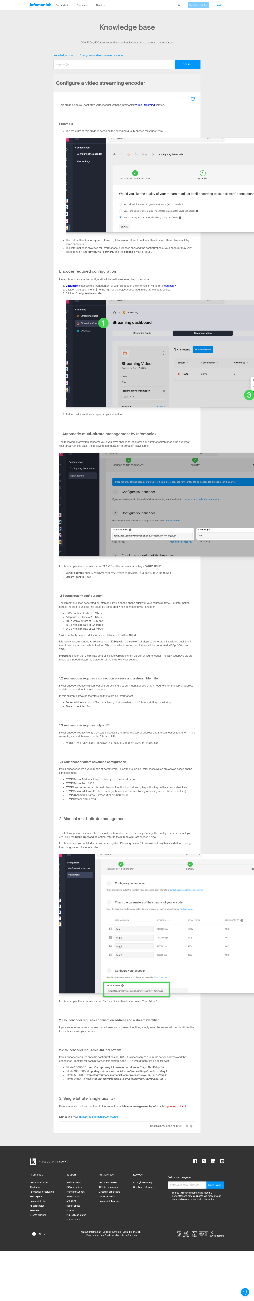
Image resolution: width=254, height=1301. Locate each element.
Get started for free (198, 5)
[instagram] (219, 1161)
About (101, 5)
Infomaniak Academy (110, 1201)
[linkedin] (210, 1161)
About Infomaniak (39, 1182)
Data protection (94, 1235)
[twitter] (201, 1161)
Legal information (132, 1231)
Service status (73, 1219)
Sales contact (73, 1196)
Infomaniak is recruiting (42, 1191)
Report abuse (73, 1205)
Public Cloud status (76, 1214)
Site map (132, 1235)
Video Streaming (145, 105)
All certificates (37, 1205)
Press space (36, 1196)
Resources (85, 5)
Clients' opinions (38, 1214)
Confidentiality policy (115, 1235)
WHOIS (70, 1210)
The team (35, 1187)
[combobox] (124, 64)
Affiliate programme (109, 1187)
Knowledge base (63, 55)
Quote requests (107, 1196)
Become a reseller (108, 1182)
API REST (71, 1201)
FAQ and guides (74, 1187)
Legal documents (112, 1231)
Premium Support (75, 1191)
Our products (65, 5)
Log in (219, 5)
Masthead (35, 1210)
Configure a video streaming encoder (102, 55)
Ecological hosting (142, 1182)
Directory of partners (109, 1191)
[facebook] (195, 1161)
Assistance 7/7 (73, 1182)
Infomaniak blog (38, 1201)
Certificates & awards (144, 1187)
